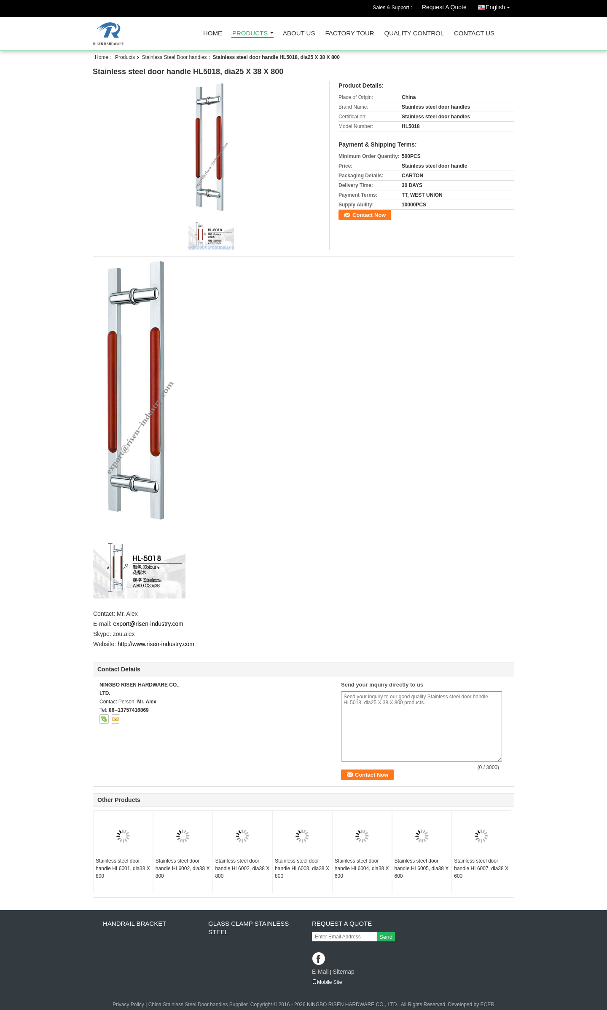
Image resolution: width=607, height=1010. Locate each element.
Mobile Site (327, 982)
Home (212, 33)
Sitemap (343, 971)
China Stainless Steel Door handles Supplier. (199, 1004)
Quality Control (414, 33)
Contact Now (369, 215)
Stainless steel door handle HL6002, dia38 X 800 (183, 868)
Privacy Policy (128, 1004)
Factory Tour (349, 33)
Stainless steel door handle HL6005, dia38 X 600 (422, 868)
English (500, 6)
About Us (299, 33)
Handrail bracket (134, 923)
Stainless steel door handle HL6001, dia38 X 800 (123, 868)
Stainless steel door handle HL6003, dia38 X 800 (302, 868)
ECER (487, 1004)
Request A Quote (444, 7)
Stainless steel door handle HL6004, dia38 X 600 (362, 868)
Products (250, 33)
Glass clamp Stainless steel (248, 927)
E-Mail (320, 971)
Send (385, 937)
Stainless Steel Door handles (174, 57)
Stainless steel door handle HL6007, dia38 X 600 (481, 868)
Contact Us (474, 33)
